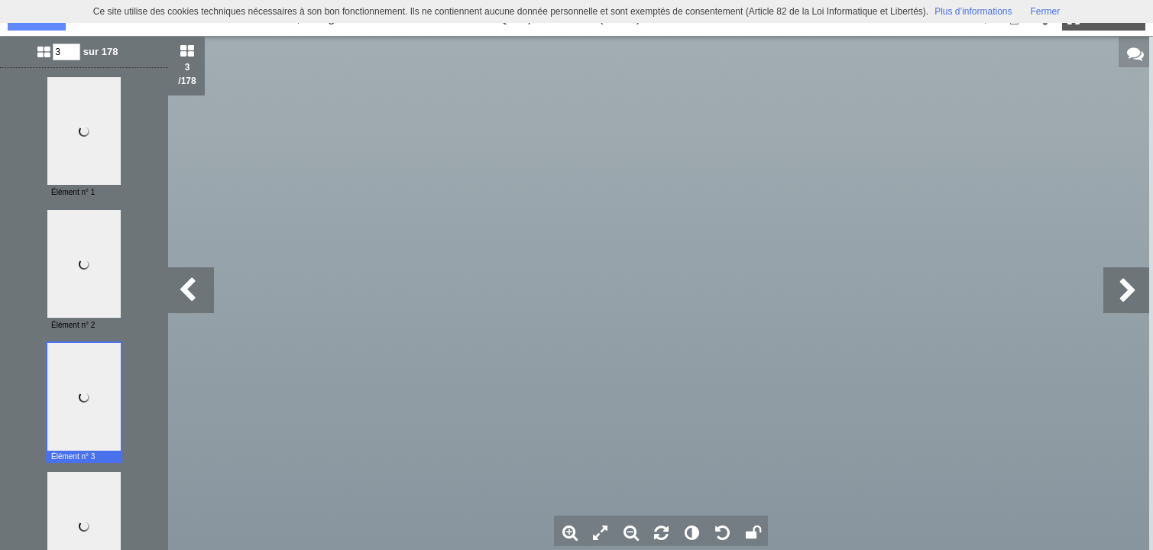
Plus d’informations (973, 11)
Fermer (1046, 11)
